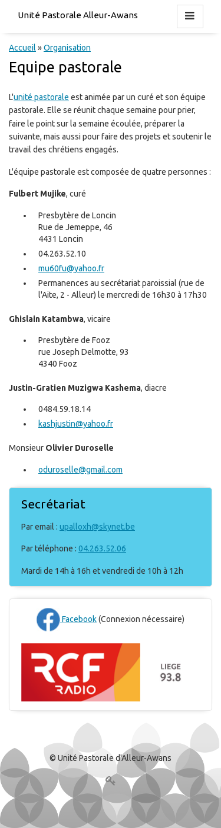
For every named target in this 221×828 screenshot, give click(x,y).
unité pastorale (41, 97)
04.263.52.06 (102, 548)
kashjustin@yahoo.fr (75, 423)
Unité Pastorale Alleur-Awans (78, 15)
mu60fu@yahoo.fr (71, 268)
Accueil (22, 47)
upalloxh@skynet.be (97, 526)
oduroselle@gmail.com (80, 469)
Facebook (67, 619)
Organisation (67, 47)
